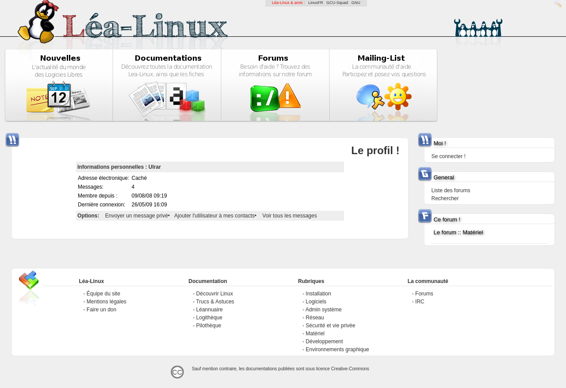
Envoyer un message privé (136, 216)
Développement (324, 341)
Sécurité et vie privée (330, 325)
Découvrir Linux (214, 294)
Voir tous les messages (289, 216)
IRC (419, 302)
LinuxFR (315, 2)
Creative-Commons (350, 368)
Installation (318, 294)
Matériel (315, 333)
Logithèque (209, 317)
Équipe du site (103, 294)
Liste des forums (450, 190)
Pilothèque (209, 325)
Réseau (315, 317)
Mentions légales (106, 302)
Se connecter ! (448, 156)
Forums (424, 294)
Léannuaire (209, 310)
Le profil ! (375, 150)
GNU (356, 2)
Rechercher (445, 198)
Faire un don (101, 310)
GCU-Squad (337, 2)
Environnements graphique (337, 349)
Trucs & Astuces (215, 302)
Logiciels (316, 302)
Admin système (324, 310)
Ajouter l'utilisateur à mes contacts (214, 216)
